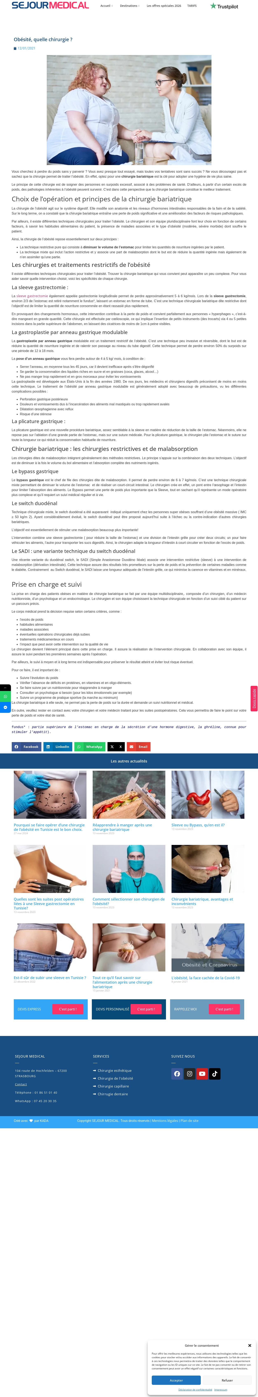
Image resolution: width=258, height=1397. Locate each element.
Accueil (106, 6)
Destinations (129, 6)
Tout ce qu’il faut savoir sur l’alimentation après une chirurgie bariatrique (122, 982)
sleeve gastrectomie (32, 296)
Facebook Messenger (13, 710)
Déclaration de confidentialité (195, 1389)
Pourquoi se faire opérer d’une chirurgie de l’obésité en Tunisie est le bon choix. (49, 827)
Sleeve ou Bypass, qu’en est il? (198, 824)
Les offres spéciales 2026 (164, 6)
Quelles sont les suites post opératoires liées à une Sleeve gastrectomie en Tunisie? (49, 903)
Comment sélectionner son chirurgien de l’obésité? (129, 901)
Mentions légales (165, 1120)
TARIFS (192, 6)
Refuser (227, 1380)
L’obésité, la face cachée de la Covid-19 (206, 977)
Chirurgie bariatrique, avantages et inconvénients (202, 901)
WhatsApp (11, 698)
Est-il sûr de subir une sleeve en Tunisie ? (50, 977)
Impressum (220, 1389)
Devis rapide (254, 698)
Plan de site (189, 1120)
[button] (250, 1345)
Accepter (176, 1380)
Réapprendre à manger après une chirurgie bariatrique (122, 827)
